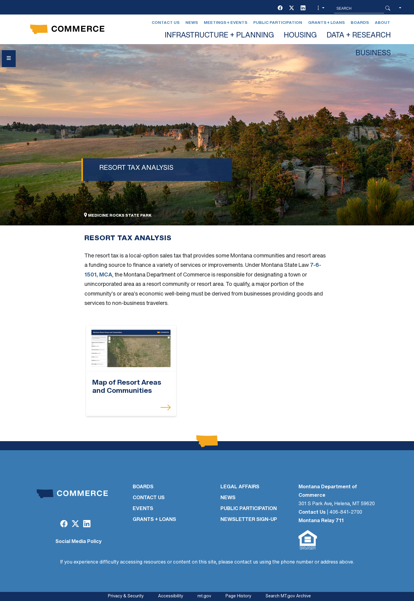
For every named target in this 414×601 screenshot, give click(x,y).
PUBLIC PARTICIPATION (248, 508)
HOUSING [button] (300, 35)
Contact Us (165, 23)
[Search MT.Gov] (359, 8)
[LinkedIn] (303, 8)
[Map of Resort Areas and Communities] (131, 348)
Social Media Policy (78, 541)
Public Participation (277, 23)
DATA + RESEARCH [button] (359, 35)
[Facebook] (280, 8)
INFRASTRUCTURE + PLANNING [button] (219, 35)
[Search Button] (388, 8)
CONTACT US (149, 498)
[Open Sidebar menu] (8, 58)
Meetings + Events (225, 23)
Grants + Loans (326, 23)
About (382, 23)
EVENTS (143, 508)
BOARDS (143, 487)
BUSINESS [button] (373, 53)
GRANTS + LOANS (154, 519)
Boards (360, 23)
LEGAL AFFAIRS (239, 487)
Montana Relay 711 (321, 521)
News (191, 23)
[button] (320, 8)
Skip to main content (27, 6)
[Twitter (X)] (291, 8)
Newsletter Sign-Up (248, 519)
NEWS (227, 498)
